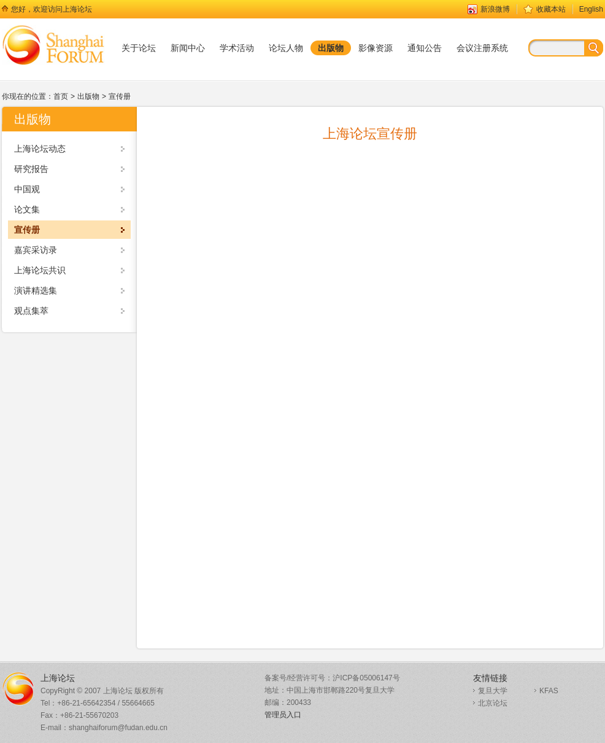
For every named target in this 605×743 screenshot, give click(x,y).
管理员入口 (282, 714)
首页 (60, 96)
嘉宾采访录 (35, 250)
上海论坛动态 (40, 149)
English (591, 9)
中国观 (27, 189)
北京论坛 (492, 703)
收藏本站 (551, 9)
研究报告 (31, 169)
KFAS (548, 691)
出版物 (88, 96)
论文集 (27, 209)
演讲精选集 (35, 290)
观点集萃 (31, 311)
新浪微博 (495, 9)
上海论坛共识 (40, 270)
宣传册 (120, 96)
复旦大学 (492, 691)
